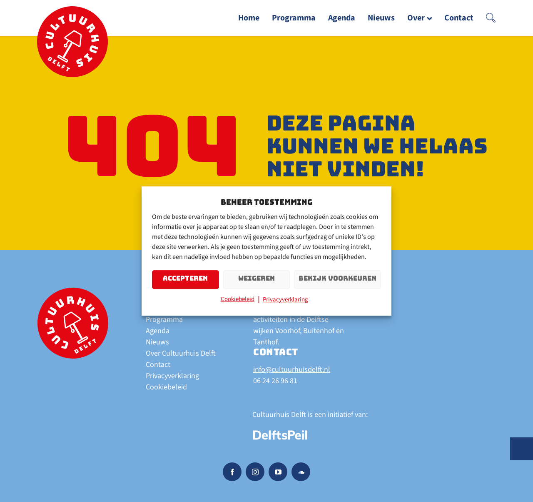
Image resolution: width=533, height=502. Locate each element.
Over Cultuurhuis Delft (181, 353)
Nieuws (157, 342)
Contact (158, 364)
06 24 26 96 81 (275, 381)
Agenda (157, 331)
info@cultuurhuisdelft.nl (291, 369)
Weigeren (256, 278)
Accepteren (185, 278)
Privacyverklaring (285, 300)
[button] (491, 18)
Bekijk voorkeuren (337, 278)
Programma (164, 319)
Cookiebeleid (237, 299)
